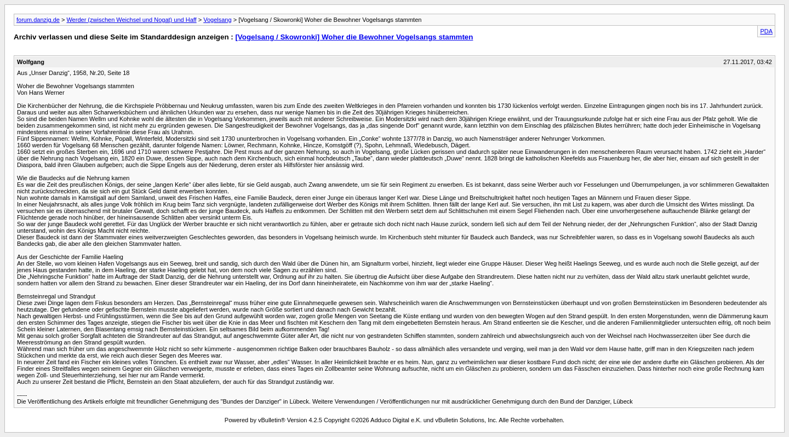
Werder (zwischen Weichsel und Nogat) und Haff (131, 19)
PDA (766, 31)
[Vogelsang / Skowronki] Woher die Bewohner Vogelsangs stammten (354, 37)
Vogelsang (217, 19)
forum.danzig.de (38, 19)
